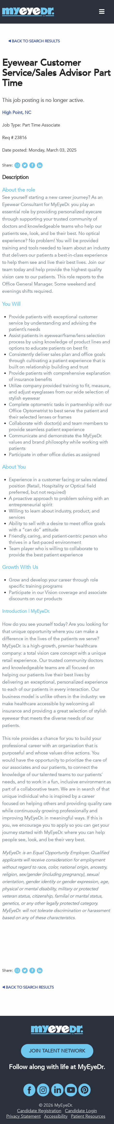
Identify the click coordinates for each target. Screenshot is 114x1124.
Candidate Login (81, 1111)
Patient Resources (88, 1116)
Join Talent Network (57, 1051)
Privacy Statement (23, 1116)
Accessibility (56, 1116)
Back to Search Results (34, 41)
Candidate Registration (39, 1111)
